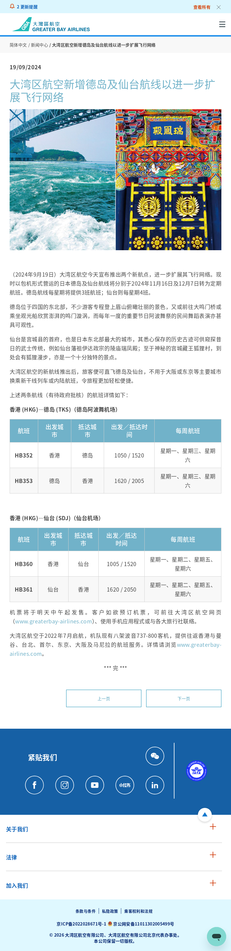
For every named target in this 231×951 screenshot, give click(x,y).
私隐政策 (110, 911)
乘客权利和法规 (138, 911)
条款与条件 (85, 911)
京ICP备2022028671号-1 (81, 924)
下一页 (183, 698)
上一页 (103, 698)
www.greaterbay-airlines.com (53, 621)
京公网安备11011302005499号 (143, 924)
